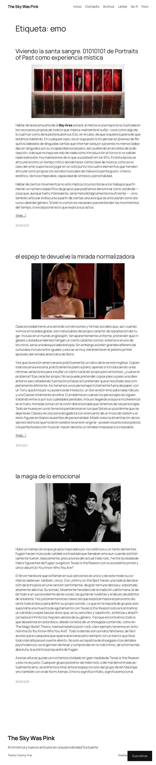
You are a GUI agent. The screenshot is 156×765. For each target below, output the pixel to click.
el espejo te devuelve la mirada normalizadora (75, 256)
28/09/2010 (22, 681)
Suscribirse (139, 756)
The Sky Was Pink (23, 6)
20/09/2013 (22, 225)
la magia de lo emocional (48, 476)
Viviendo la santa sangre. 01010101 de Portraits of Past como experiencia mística (77, 54)
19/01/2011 (22, 445)
